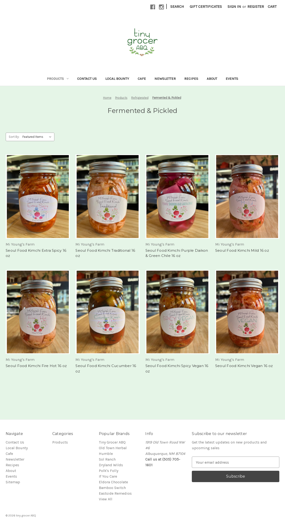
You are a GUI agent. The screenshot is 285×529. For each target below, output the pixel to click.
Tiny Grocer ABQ (112, 442)
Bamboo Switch (112, 487)
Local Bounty (117, 78)
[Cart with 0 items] (272, 6)
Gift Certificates (206, 6)
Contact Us (87, 78)
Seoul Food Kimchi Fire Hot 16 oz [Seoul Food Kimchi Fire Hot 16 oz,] (36, 365)
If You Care (108, 476)
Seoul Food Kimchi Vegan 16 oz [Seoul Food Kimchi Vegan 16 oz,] (244, 365)
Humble (106, 453)
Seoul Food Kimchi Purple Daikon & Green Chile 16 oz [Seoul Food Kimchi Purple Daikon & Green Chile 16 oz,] (176, 253)
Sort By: (14, 137)
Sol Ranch (107, 459)
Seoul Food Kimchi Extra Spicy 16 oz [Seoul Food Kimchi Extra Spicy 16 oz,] (36, 253)
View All (105, 499)
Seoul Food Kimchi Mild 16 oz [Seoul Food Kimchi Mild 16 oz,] (242, 250)
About (212, 78)
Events (232, 78)
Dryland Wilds (111, 465)
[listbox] (38, 137)
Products (58, 78)
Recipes (191, 78)
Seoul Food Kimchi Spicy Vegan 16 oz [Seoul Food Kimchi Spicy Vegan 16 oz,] (176, 368)
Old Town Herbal (113, 448)
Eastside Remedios (115, 493)
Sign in (234, 6)
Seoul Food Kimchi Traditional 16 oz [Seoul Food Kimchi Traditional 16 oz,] (105, 253)
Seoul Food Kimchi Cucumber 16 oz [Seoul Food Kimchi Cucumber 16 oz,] (105, 368)
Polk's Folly (108, 470)
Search (177, 6)
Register (255, 6)
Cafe (142, 78)
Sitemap (13, 482)
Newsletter (165, 78)
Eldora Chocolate (113, 482)
